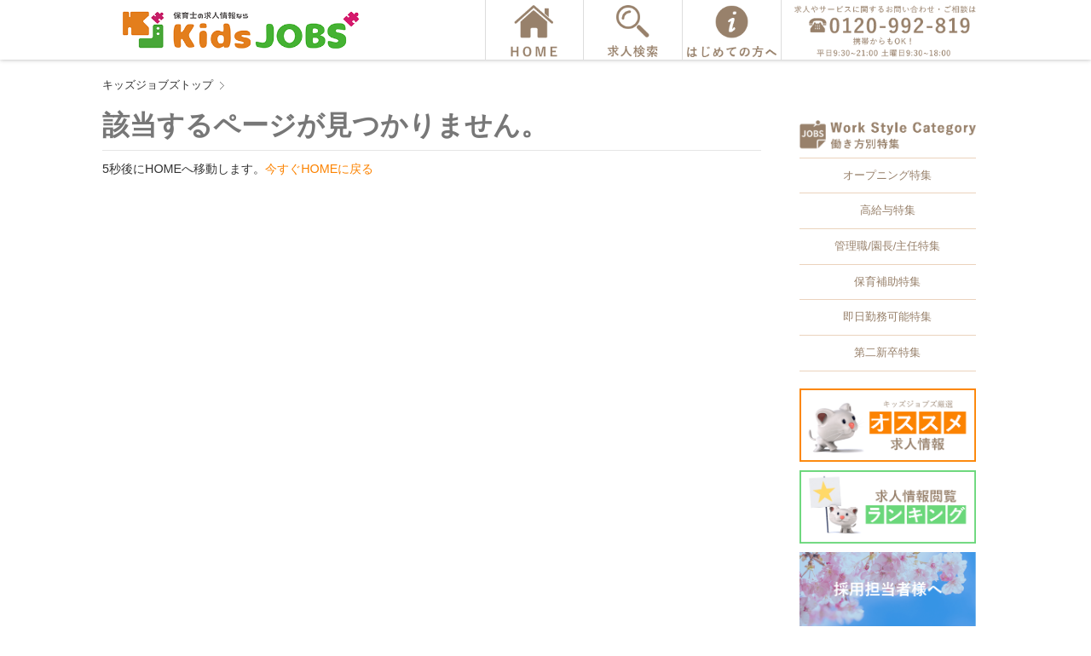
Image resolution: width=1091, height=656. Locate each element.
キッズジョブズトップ (157, 84)
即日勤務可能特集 (887, 316)
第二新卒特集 (887, 352)
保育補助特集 (887, 281)
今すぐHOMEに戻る (319, 169)
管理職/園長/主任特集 (887, 245)
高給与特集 (887, 210)
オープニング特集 (887, 175)
